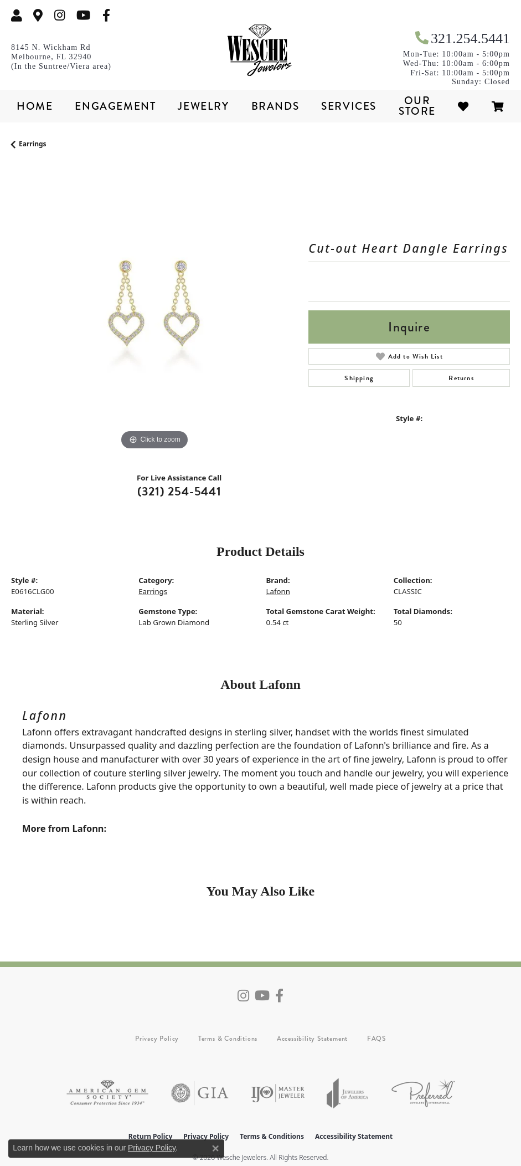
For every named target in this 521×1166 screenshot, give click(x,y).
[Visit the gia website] (200, 1093)
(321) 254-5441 (179, 491)
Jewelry (203, 106)
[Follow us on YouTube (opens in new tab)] (83, 15)
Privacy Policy (157, 1038)
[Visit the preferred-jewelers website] (423, 1093)
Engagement (115, 106)
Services (348, 106)
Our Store (417, 106)
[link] (38, 15)
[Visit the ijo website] (278, 1093)
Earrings (33, 144)
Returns (460, 378)
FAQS (376, 1038)
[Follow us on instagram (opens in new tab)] (59, 15)
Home (35, 106)
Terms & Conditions (227, 1038)
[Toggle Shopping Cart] (498, 106)
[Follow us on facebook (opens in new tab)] (106, 15)
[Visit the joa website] (348, 1093)
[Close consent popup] (215, 1148)
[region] (154, 309)
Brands (275, 106)
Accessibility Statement (312, 1038)
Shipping (359, 378)
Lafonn (278, 591)
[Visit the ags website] (107, 1093)
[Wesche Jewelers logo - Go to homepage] (261, 50)
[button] (16, 15)
